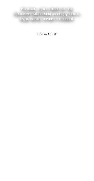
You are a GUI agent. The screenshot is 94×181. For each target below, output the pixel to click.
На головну (47, 34)
